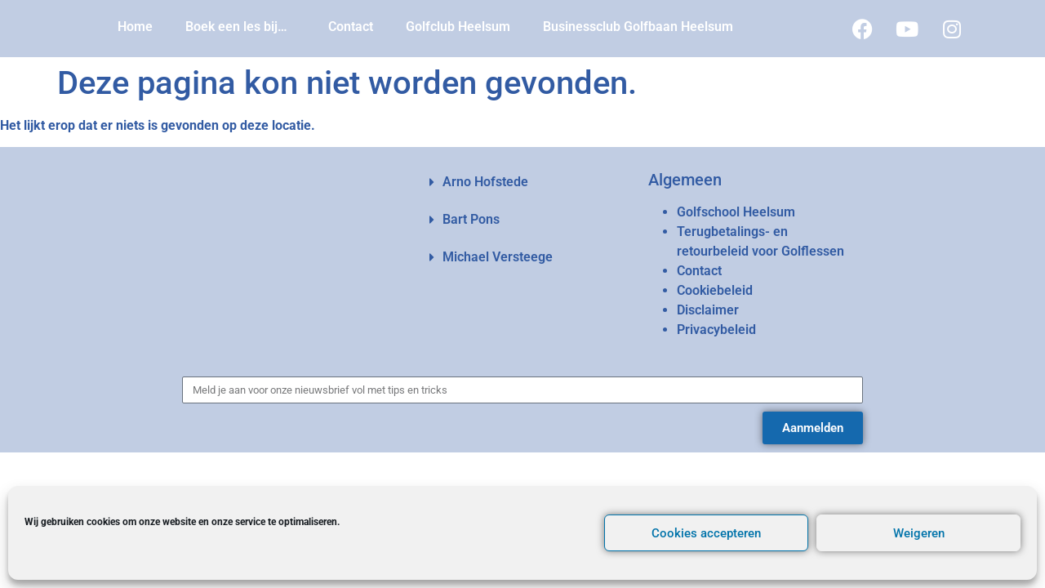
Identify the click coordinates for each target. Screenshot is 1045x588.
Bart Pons (471, 219)
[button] (522, 182)
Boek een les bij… (240, 27)
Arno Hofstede (485, 181)
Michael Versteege (497, 257)
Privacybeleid (716, 329)
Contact (350, 26)
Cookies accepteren (706, 533)
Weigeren (919, 533)
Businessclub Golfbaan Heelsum (638, 26)
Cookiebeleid (715, 290)
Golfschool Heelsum (736, 212)
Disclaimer (708, 310)
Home (135, 26)
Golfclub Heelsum (458, 26)
